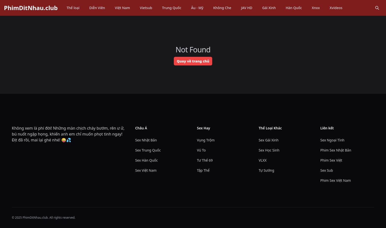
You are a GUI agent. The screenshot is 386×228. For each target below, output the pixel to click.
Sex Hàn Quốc (146, 160)
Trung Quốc (171, 7)
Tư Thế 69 (205, 160)
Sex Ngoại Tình (332, 140)
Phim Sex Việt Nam (335, 180)
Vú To (201, 150)
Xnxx (316, 7)
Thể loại (72, 7)
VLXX (263, 160)
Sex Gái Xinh (269, 140)
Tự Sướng (266, 170)
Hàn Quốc (294, 7)
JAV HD (246, 7)
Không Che (222, 7)
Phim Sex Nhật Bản (335, 150)
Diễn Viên (97, 7)
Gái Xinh (269, 7)
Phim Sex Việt (331, 160)
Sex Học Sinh (269, 150)
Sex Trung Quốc (148, 150)
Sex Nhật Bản (146, 140)
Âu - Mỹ (197, 7)
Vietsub (146, 7)
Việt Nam (122, 7)
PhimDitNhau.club (31, 8)
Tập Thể (203, 170)
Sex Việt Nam (146, 170)
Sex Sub (326, 170)
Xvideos (336, 7)
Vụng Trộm (206, 140)
